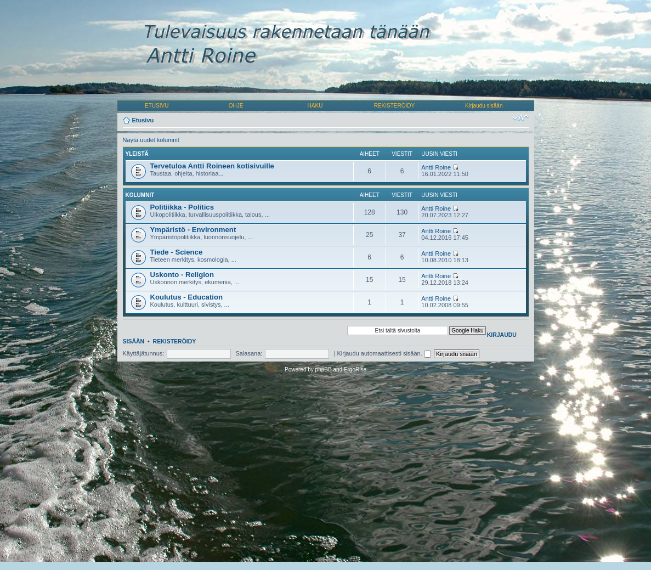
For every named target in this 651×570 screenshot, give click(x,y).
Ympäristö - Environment (193, 229)
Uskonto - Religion (182, 274)
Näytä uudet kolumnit (151, 140)
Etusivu (143, 120)
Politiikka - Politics (182, 207)
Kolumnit (140, 195)
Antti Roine (436, 167)
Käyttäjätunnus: (144, 353)
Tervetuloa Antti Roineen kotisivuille (212, 166)
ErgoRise (355, 369)
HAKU (315, 106)
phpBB (323, 369)
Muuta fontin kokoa (521, 118)
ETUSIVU (156, 106)
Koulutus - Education (186, 297)
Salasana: (248, 353)
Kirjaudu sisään (483, 106)
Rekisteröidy (174, 341)
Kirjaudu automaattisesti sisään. (384, 353)
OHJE (236, 106)
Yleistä (137, 154)
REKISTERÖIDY (394, 106)
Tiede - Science (176, 252)
